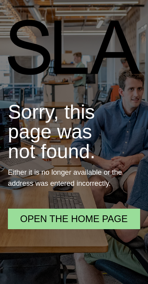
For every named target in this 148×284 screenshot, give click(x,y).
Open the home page (74, 218)
